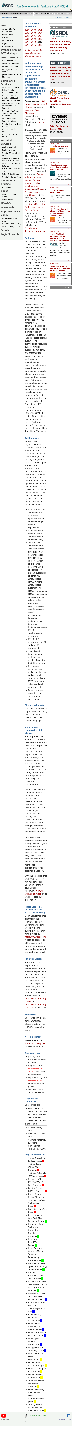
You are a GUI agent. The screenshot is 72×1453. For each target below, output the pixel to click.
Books (4, 191)
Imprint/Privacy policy (43, 13)
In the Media (7, 34)
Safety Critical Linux (10, 174)
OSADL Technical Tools (11, 177)
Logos (4, 43)
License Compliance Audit (10, 130)
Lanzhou (29, 186)
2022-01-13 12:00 (54, 231)
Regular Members (9, 61)
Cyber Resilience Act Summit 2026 (60, 126)
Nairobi (28, 192)
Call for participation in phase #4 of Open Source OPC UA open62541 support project (60, 212)
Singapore (29, 183)
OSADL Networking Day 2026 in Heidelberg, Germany (60, 99)
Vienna (40, 174)
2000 (33, 29)
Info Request (7, 46)
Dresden (41, 189)
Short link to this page (65, 1419)
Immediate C (7, 187)
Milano (37, 177)
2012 (33, 42)
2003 (33, 32)
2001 (39, 29)
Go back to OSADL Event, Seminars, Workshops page (33, 53)
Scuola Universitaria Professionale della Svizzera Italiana (36, 207)
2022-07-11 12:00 (54, 206)
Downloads (7, 207)
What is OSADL (8, 29)
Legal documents (9, 218)
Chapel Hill (34, 195)
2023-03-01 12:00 (54, 187)
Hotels (29, 107)
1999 (27, 29)
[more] (69, 159)
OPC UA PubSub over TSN (11, 170)
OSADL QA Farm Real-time (11, 154)
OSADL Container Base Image (11, 125)
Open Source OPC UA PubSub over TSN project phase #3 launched (60, 268)
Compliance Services (8, 82)
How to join (7, 32)
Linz (36, 186)
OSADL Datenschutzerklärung (11, 222)
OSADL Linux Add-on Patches (11, 164)
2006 (33, 35)
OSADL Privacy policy (11, 226)
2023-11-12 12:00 (54, 162)
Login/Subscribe (63, 13)
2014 (27, 45)
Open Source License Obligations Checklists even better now (59, 167)
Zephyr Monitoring (10, 147)
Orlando (29, 177)
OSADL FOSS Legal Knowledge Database (11, 99)
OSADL (5, 25)
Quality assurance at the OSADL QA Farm (10, 159)
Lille (37, 183)
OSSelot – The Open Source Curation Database (10, 113)
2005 (27, 35)
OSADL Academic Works (9, 195)
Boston (28, 180)
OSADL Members (11, 57)
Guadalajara (30, 189)
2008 (27, 38)
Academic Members (10, 66)
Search (5, 230)
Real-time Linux (8, 150)
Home (28, 13)
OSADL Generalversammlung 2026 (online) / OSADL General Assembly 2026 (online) (60, 43)
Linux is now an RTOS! (59, 146)
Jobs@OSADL (7, 40)
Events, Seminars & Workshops (11, 51)
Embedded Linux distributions (57, 191)
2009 (33, 38)
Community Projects (8, 182)
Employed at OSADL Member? (10, 70)
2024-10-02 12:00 (54, 143)
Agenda (29, 110)
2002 (27, 32)
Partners (5, 37)
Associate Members (10, 63)
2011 (27, 42)
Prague (36, 192)
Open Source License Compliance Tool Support (11, 105)
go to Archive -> (65, 287)
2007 (39, 35)
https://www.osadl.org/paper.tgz (40, 936)
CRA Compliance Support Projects (9, 119)
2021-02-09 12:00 (54, 263)
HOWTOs (6, 203)
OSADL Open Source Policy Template (10, 88)
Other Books (7, 199)
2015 (33, 45)
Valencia (36, 180)
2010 (39, 38)
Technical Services (6, 142)
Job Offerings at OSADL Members (12, 75)
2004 (39, 32)
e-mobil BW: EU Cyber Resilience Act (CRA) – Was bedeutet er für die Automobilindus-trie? (60, 72)
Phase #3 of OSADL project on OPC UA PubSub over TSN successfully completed (59, 237)
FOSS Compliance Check (9, 135)
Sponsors (41, 122)
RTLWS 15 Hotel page (35, 1043)
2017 (39, 45)
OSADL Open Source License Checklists (10, 94)
